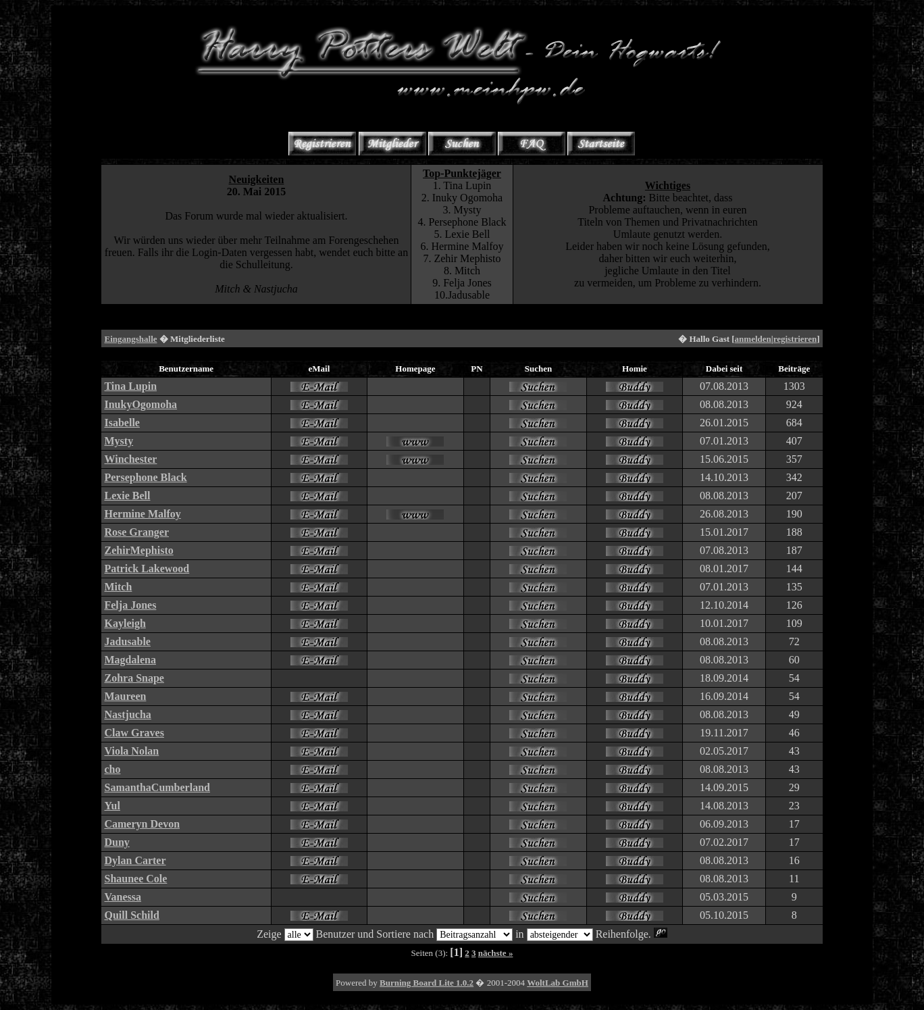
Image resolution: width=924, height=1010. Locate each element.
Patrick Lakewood (146, 568)
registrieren (795, 339)
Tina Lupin (130, 386)
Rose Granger (136, 532)
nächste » (495, 953)
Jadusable (127, 641)
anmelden (753, 339)
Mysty (118, 441)
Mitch (118, 586)
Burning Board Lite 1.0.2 (426, 983)
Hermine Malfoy (142, 514)
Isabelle (121, 422)
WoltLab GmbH (557, 983)
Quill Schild (131, 915)
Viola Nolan (131, 751)
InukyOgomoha (140, 404)
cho (112, 769)
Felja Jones (130, 605)
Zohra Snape (133, 678)
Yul (112, 805)
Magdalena (129, 659)
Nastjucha (127, 714)
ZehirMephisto (138, 550)
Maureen (125, 696)
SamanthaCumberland (156, 787)
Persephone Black (145, 477)
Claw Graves (133, 732)
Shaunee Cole (135, 878)
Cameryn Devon (142, 824)
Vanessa (122, 897)
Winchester (130, 459)
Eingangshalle (130, 339)
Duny (116, 842)
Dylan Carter (134, 860)
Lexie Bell (127, 495)
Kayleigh (124, 623)
